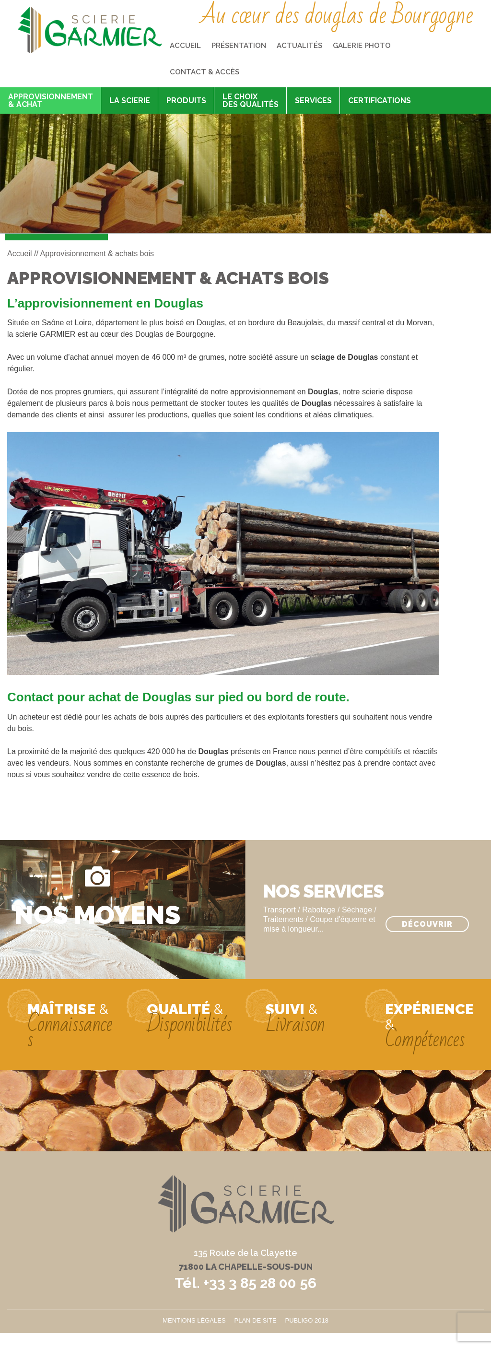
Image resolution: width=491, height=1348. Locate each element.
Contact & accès (204, 72)
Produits (186, 100)
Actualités (299, 45)
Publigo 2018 (306, 1320)
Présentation (238, 45)
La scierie (129, 100)
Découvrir (427, 924)
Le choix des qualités (250, 100)
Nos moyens (97, 914)
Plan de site (255, 1320)
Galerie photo (362, 45)
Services (313, 100)
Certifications (379, 100)
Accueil (185, 45)
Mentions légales (194, 1320)
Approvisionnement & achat (50, 100)
